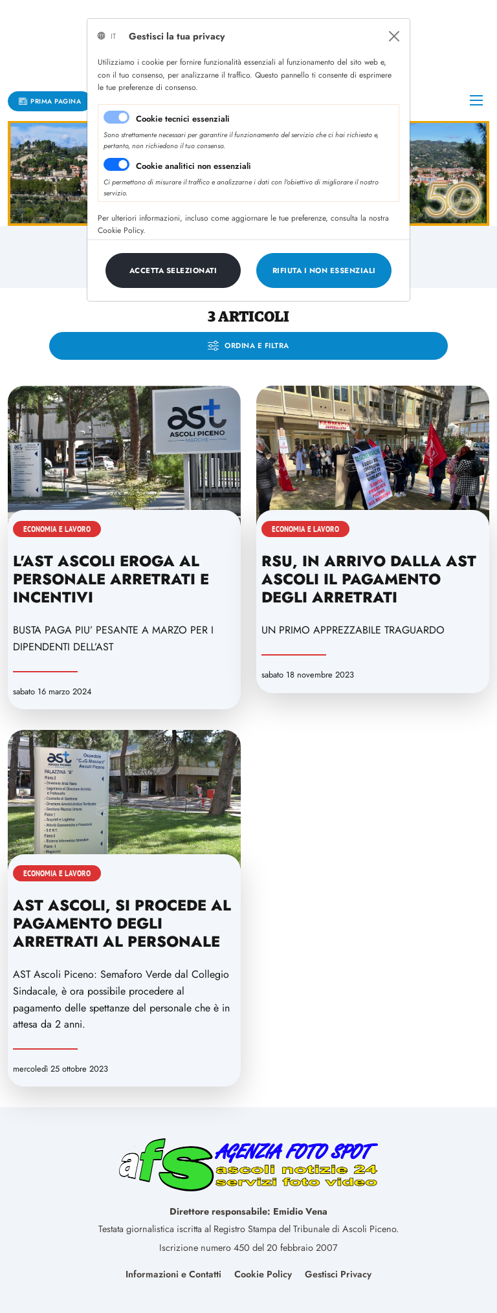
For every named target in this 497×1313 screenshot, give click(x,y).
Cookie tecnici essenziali (183, 119)
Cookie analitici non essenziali (193, 166)
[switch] (116, 164)
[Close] (394, 36)
